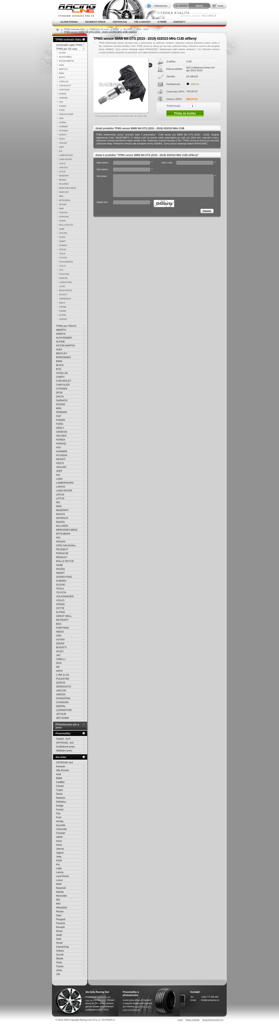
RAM (61, 208)
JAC (58, 655)
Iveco (59, 844)
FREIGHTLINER (66, 114)
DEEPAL (61, 706)
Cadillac (60, 782)
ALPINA (62, 315)
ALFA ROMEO (65, 57)
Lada (59, 868)
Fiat (58, 813)
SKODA (60, 569)
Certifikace (120, 22)
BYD (58, 369)
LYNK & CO (62, 674)
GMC (61, 118)
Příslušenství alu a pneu (67, 726)
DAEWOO (61, 400)
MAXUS (60, 514)
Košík (220, 5)
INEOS (62, 303)
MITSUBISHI (64, 200)
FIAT (61, 102)
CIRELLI (60, 659)
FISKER (62, 106)
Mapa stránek (192, 1020)
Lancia (59, 872)
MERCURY (64, 192)
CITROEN (61, 388)
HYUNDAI (63, 131)
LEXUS (62, 163)
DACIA (60, 396)
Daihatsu (61, 801)
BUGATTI (63, 294)
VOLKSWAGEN (66, 262)
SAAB (61, 229)
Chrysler (60, 833)
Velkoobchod (160, 5)
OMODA (60, 694)
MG (58, 502)
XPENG (60, 604)
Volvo (59, 970)
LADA (59, 478)
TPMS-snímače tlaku (68, 39)
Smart (59, 942)
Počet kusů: (174, 105)
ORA (58, 635)
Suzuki (60, 954)
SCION (62, 237)
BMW (61, 73)
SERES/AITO (63, 686)
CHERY (60, 376)
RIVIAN (62, 221)
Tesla (59, 962)
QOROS (60, 682)
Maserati (61, 887)
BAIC (59, 623)
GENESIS (63, 278)
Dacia (59, 793)
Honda (59, 821)
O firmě (161, 22)
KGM (59, 860)
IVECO (60, 463)
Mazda (60, 891)
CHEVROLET (65, 85)
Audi (58, 774)
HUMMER (63, 126)
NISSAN (62, 204)
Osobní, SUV (63, 738)
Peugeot (60, 919)
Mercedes (61, 895)
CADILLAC (64, 81)
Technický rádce (95, 22)
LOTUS (62, 172)
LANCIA (60, 486)
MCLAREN (64, 184)
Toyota (59, 966)
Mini (58, 903)
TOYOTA (63, 258)
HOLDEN (61, 435)
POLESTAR (64, 274)
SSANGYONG (64, 576)
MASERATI (64, 176)
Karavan (60, 766)
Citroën (60, 786)
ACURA (62, 53)
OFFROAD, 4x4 (65, 742)
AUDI (61, 65)
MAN (59, 506)
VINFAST (63, 319)
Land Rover (62, 876)
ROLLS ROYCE (66, 225)
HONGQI (61, 443)
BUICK (62, 77)
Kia (58, 864)
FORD (62, 110)
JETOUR (61, 714)
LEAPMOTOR (64, 710)
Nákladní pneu (64, 750)
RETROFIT (62, 619)
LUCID (62, 286)
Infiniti (59, 837)
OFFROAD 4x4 (64, 762)
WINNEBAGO (65, 299)
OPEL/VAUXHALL (66, 545)
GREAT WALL (64, 616)
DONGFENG (63, 698)
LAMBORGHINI (66, 155)
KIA (60, 151)
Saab (59, 935)
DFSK (59, 392)
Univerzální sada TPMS (69, 44)
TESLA (62, 253)
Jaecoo (60, 848)
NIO (58, 537)
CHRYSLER (64, 90)
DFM (58, 663)
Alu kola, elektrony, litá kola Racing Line (75, 9)
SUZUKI (62, 249)
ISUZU (62, 139)
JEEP (61, 147)
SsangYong (62, 946)
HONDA (62, 122)
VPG (61, 270)
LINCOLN (63, 167)
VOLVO (62, 266)
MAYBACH (62, 518)
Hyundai (60, 825)
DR (58, 667)
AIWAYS (60, 333)
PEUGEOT (62, 549)
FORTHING (62, 627)
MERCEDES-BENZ (67, 188)
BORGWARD (63, 357)
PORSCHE (64, 217)
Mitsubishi (61, 907)
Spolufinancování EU (212, 1020)
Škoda (59, 958)
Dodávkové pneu (65, 746)
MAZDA (62, 180)
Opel (58, 915)
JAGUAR (63, 143)
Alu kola (61, 757)
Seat (58, 938)
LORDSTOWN (65, 282)
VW (58, 974)
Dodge (59, 805)
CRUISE (63, 307)
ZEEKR (60, 643)
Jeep (58, 856)
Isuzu (59, 840)
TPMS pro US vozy (66, 48)
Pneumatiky (63, 733)
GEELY (60, 427)
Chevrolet (61, 829)
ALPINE (60, 341)
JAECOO (61, 690)
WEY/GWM (62, 717)
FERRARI (63, 98)
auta (103, 1000)
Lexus (59, 880)
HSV (58, 447)
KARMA (62, 311)
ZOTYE (60, 608)
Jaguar (60, 852)
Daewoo (60, 797)
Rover (59, 931)
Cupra (59, 789)
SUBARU (63, 245)
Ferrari (59, 809)
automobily (140, 1006)
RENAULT (61, 557)
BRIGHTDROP (65, 290)
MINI (61, 196)
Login (180, 1020)
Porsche (60, 923)
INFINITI (63, 135)
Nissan (60, 911)
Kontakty (179, 22)
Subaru (60, 950)
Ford (58, 817)
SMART (62, 241)
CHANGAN (62, 702)
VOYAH (60, 639)
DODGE (62, 94)
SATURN (63, 233)
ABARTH (61, 329)
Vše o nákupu (142, 22)
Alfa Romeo (62, 770)
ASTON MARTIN (66, 61)
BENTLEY (63, 69)
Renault (60, 927)
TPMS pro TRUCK (66, 325)
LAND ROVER (65, 159)
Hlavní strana (69, 22)
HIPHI (59, 670)
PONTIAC (63, 213)
